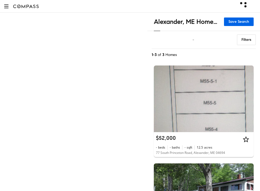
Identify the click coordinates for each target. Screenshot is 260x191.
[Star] (246, 139)
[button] (6, 6)
